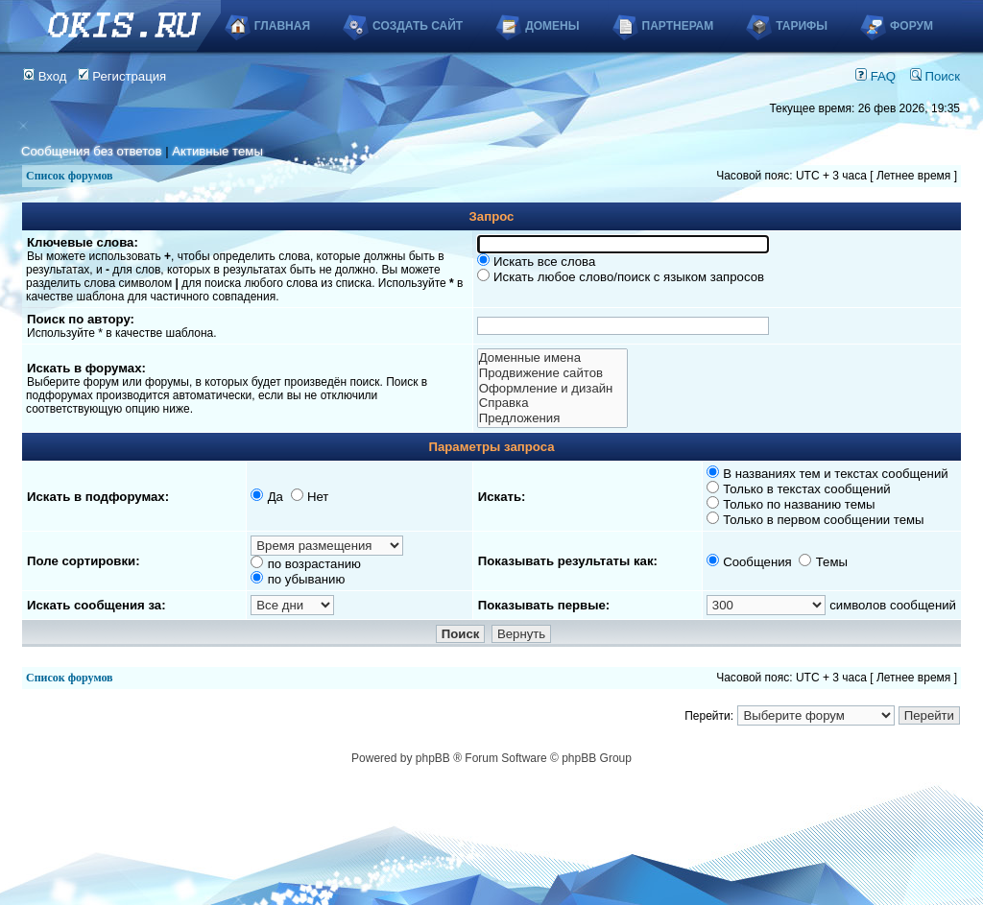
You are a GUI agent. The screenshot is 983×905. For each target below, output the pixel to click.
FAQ (875, 76)
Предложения (552, 418)
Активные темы (217, 151)
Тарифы (801, 26)
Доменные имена (552, 358)
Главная (282, 26)
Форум (911, 26)
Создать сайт (417, 26)
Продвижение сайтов (552, 373)
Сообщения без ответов (91, 151)
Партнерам (678, 26)
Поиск (935, 76)
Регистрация (122, 76)
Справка (552, 403)
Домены (552, 26)
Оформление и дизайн (552, 388)
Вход (45, 76)
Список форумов (69, 175)
